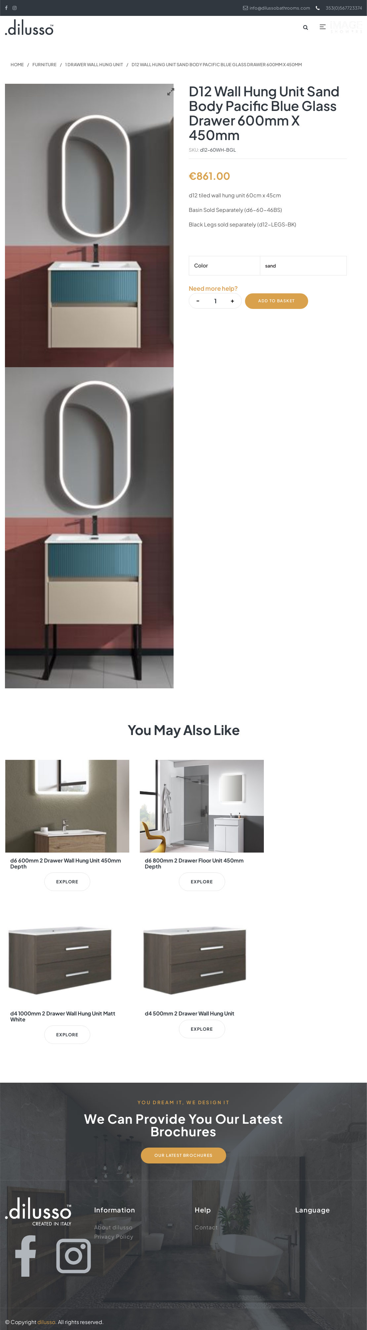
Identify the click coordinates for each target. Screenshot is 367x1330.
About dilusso (113, 1220)
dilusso (46, 1315)
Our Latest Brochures (183, 1148)
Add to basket (277, 300)
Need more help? (213, 289)
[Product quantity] (215, 301)
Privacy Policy (114, 1230)
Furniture (44, 65)
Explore (61, 882)
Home (17, 65)
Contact (206, 1220)
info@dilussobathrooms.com (272, 8)
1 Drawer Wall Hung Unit (94, 65)
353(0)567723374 (337, 7)
